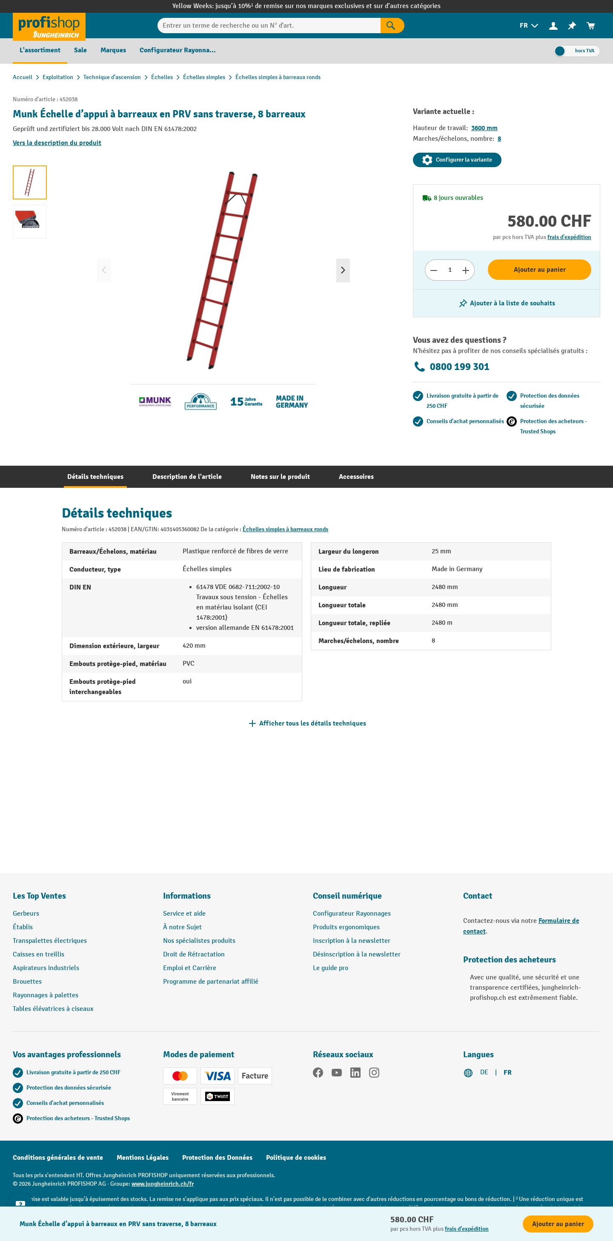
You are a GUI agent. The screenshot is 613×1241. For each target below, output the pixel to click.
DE (484, 1072)
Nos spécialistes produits (199, 941)
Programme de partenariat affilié (210, 982)
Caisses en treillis (38, 955)
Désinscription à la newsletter (357, 955)
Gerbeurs (26, 914)
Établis (23, 927)
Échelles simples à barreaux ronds (285, 529)
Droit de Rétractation (194, 955)
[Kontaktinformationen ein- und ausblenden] (21, 1219)
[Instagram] (374, 1074)
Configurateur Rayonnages (352, 914)
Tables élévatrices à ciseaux (53, 1009)
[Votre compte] (553, 25)
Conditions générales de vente (58, 1157)
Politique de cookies (296, 1157)
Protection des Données (217, 1157)
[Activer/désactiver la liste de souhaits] (506, 303)
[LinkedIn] (355, 1074)
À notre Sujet (182, 927)
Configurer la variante (457, 160)
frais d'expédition (569, 237)
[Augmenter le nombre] (466, 270)
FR (508, 1072)
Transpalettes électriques (50, 941)
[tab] (95, 477)
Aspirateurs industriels (46, 968)
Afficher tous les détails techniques (312, 723)
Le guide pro (330, 968)
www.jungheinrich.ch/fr (163, 1183)
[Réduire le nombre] (433, 270)
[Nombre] (449, 270)
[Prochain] (343, 270)
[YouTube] (337, 1074)
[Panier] (590, 25)
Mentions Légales (143, 1157)
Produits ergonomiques (346, 927)
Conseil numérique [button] (347, 896)
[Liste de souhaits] (572, 25)
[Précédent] (104, 270)
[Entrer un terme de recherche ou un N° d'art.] (269, 25)
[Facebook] (318, 1074)
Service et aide (184, 914)
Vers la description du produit (57, 143)
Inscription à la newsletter (351, 941)
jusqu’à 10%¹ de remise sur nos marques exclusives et (294, 6)
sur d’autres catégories (407, 6)
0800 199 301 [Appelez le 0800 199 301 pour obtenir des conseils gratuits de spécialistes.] (451, 366)
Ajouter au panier (540, 269)
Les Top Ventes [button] (39, 896)
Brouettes (27, 982)
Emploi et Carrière (189, 968)
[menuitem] (530, 25)
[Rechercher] (392, 25)
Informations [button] (187, 896)
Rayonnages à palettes (45, 995)
